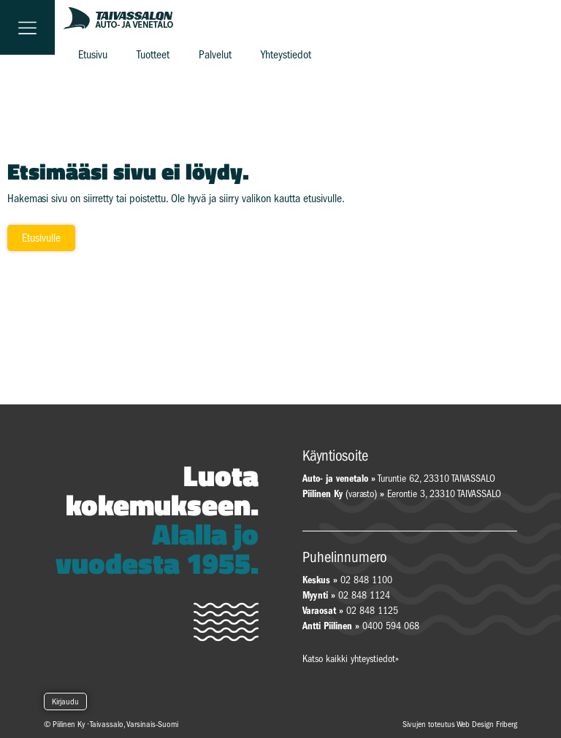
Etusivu (92, 54)
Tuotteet (153, 54)
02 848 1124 (364, 595)
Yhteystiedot (286, 54)
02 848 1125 (372, 610)
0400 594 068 (390, 626)
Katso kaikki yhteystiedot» (350, 659)
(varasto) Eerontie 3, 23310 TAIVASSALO (401, 494)
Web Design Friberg (487, 724)
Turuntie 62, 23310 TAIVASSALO (398, 478)
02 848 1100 (366, 580)
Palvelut (215, 54)
